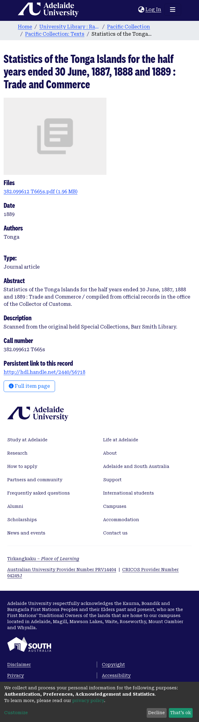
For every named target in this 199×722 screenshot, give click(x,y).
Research (17, 453)
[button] (141, 9)
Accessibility (116, 675)
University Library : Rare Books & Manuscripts (69, 27)
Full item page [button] (29, 386)
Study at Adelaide (27, 439)
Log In (153, 9)
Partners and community (34, 479)
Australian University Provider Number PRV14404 (61, 569)
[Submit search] (133, 9)
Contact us (115, 533)
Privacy (15, 675)
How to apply (22, 466)
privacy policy (88, 700)
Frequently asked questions (38, 493)
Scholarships (22, 519)
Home (25, 27)
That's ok (180, 712)
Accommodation (121, 519)
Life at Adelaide (120, 439)
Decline (156, 712)
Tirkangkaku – (43, 558)
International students (128, 493)
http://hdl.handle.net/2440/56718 (44, 372)
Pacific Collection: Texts (54, 34)
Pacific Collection (128, 27)
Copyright (113, 664)
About (110, 453)
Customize (16, 712)
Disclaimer (19, 664)
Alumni (15, 506)
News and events (26, 533)
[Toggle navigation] (172, 10)
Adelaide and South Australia (136, 466)
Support (112, 479)
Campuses (114, 506)
